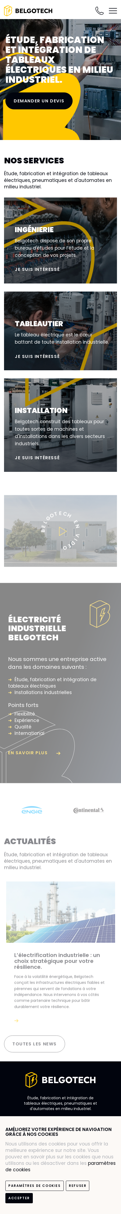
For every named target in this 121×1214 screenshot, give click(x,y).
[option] (32, 812)
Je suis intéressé (37, 269)
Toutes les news (34, 1046)
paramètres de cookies (34, 1185)
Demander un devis (39, 101)
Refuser (77, 1185)
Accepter (19, 1198)
